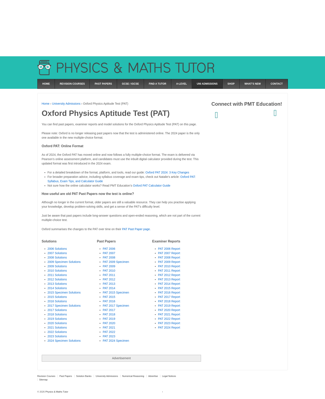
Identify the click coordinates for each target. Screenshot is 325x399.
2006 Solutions (57, 248)
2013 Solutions (57, 283)
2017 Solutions (57, 310)
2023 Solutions (57, 336)
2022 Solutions (57, 332)
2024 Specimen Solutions (64, 340)
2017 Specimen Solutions (64, 305)
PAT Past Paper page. (136, 229)
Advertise (153, 376)
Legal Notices (169, 376)
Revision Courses (46, 376)
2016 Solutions (57, 301)
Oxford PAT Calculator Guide (151, 185)
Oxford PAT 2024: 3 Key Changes (167, 172)
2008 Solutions (57, 257)
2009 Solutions (57, 266)
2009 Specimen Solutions (64, 261)
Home (45, 103)
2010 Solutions (57, 270)
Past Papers (65, 376)
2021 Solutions (57, 327)
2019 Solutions (57, 318)
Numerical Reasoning (133, 376)
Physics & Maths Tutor (56, 391)
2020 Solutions (57, 323)
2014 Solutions (57, 288)
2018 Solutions (57, 314)
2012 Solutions (57, 279)
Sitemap (43, 379)
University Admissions (66, 103)
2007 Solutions (57, 253)
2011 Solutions (57, 275)
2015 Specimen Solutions (64, 292)
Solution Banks (83, 376)
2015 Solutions (57, 297)
